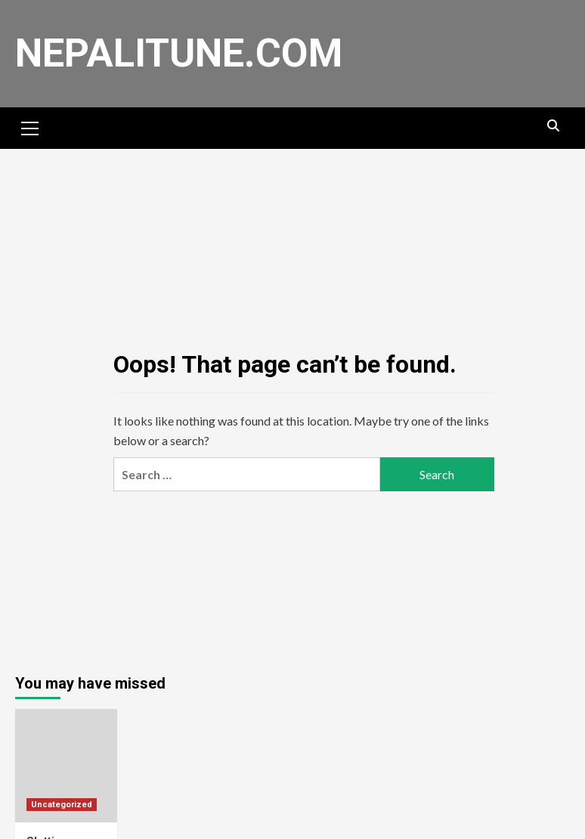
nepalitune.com (178, 53)
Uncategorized (61, 805)
